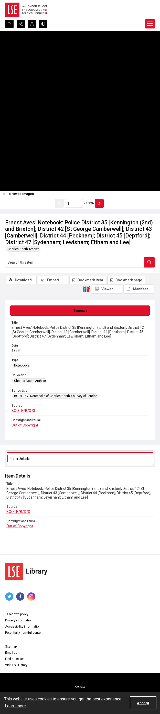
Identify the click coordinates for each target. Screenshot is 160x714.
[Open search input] (9, 24)
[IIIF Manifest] (138, 289)
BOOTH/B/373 (23, 411)
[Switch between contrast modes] (43, 24)
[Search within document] (149, 262)
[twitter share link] (9, 596)
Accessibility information (22, 626)
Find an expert (15, 659)
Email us (11, 653)
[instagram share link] (31, 596)
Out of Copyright (25, 425)
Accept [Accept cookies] (143, 703)
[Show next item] (99, 203)
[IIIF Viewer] (107, 289)
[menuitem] (80, 686)
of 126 (89, 203)
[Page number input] (74, 203)
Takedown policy (16, 614)
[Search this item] (74, 262)
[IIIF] (86, 288)
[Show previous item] (59, 203)
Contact (80, 686)
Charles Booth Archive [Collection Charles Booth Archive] (30, 381)
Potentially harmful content (24, 632)
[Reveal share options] (21, 24)
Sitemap (11, 646)
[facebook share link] (20, 596)
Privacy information (19, 620)
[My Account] (32, 24)
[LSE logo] (26, 10)
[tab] (80, 310)
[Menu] (150, 23)
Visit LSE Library (16, 665)
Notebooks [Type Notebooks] (21, 365)
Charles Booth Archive (23, 249)
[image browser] (19, 193)
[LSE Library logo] (26, 571)
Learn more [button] (15, 706)
